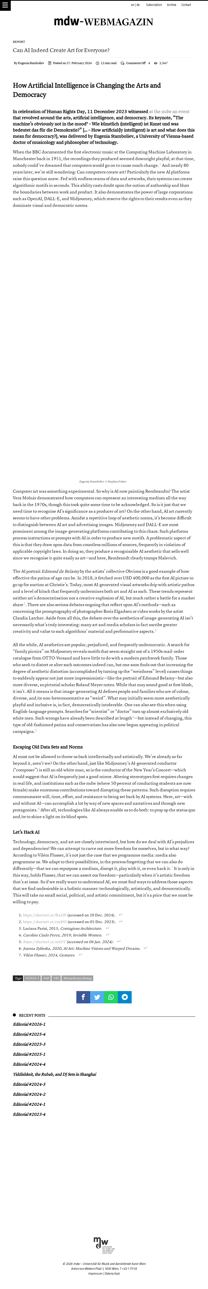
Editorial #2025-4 (29, 1034)
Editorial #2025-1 (29, 1054)
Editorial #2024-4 (29, 1064)
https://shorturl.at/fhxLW (45, 915)
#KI (56, 978)
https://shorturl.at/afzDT (44, 941)
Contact (186, 5)
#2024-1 (32, 978)
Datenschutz (112, 1273)
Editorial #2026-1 (29, 1024)
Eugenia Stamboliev (31, 63)
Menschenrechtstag (77, 978)
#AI (46, 978)
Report (19, 41)
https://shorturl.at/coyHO (45, 921)
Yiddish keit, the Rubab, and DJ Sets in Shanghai (54, 1074)
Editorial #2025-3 (29, 1044)
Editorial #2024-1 (29, 1104)
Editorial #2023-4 (29, 1114)
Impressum (95, 1273)
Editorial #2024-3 (29, 1084)
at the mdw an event (169, 111)
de (138, 5)
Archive (171, 5)
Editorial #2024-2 (29, 1094)
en (132, 5)
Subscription (154, 5)
